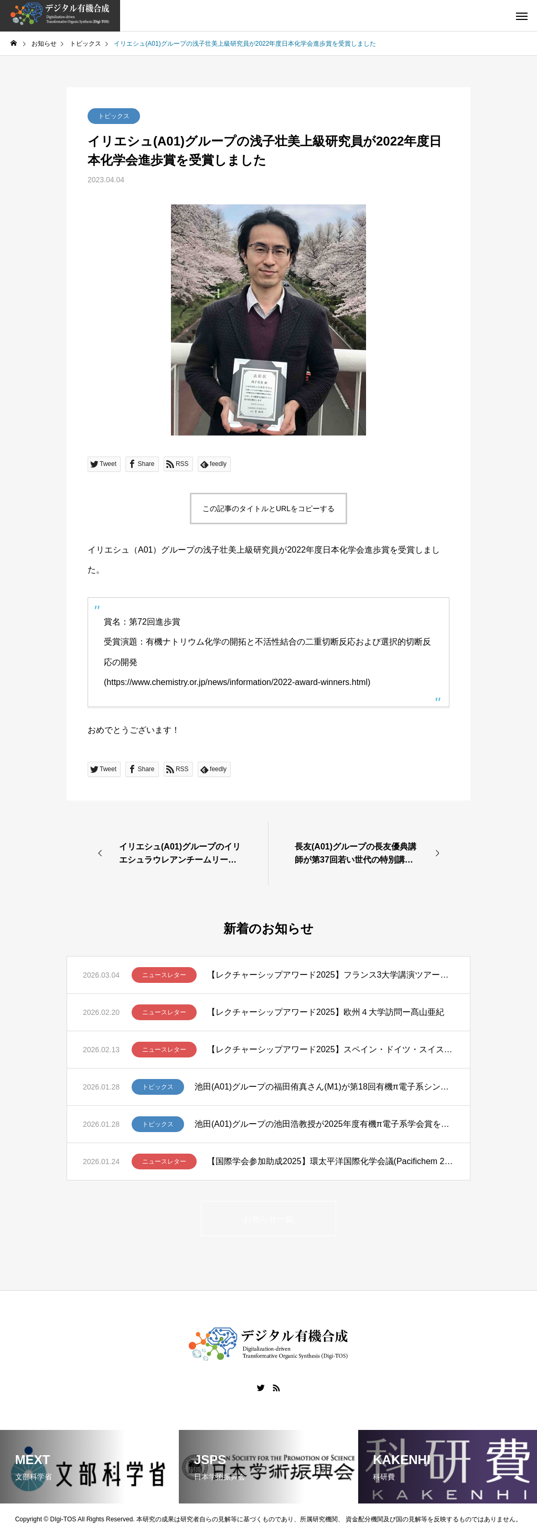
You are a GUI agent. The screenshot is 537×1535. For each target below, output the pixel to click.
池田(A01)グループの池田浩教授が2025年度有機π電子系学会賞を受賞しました (324, 1123)
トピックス (114, 116)
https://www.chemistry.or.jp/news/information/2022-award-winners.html (237, 682)
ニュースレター (164, 975)
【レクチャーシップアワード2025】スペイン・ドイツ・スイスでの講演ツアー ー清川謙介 (330, 1049)
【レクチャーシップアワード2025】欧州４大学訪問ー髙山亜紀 (325, 1012)
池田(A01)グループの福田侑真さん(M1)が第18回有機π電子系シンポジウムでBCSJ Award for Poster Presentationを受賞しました (324, 1086)
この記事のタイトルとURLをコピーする (268, 508)
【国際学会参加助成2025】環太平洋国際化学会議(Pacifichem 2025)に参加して (330, 1161)
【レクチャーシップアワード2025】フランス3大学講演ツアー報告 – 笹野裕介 (330, 974)
